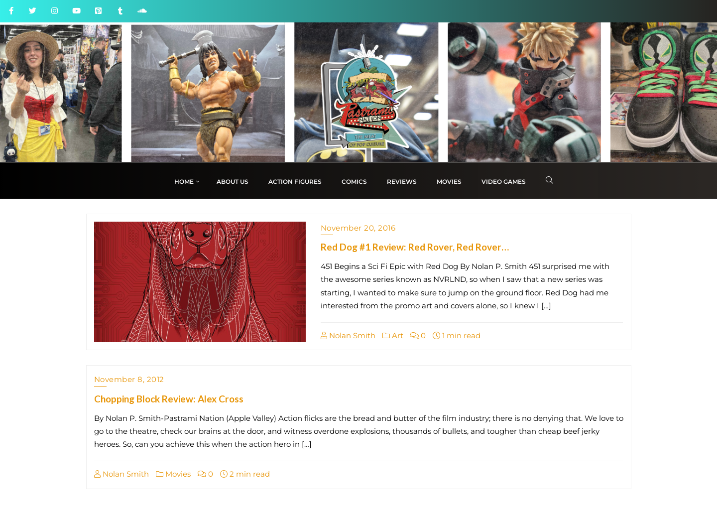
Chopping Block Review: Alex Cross (168, 398)
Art (392, 335)
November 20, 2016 (358, 228)
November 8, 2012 (129, 379)
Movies (173, 474)
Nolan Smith (348, 335)
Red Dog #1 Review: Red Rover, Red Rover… (415, 247)
